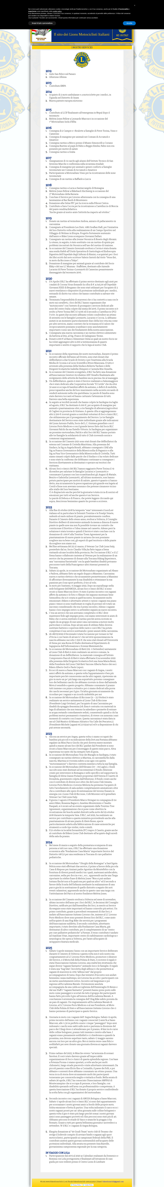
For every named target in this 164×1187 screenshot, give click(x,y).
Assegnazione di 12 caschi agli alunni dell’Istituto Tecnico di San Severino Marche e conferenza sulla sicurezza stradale (81, 162)
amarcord (97, 11)
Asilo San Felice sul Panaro (62, 74)
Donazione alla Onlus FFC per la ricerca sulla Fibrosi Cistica (78, 203)
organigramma (100, 5)
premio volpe (47, 11)
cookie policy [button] (57, 1169)
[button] (134, 1163)
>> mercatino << (82, 14)
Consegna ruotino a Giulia (62, 152)
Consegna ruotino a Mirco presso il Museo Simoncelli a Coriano (81, 142)
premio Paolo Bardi (114, 11)
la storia (52, 5)
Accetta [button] (129, 1181)
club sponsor (65, 5)
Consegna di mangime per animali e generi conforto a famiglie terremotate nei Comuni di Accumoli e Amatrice (80, 168)
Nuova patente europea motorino (65, 100)
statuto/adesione (82, 5)
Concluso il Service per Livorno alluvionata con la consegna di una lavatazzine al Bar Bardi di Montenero (82, 199)
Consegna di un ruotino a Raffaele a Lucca (70, 179)
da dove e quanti (64, 11)
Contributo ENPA (57, 85)
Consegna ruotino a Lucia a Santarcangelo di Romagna (76, 188)
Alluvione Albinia (58, 77)
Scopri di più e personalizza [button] (42, 1181)
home (41, 5)
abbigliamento (82, 11)
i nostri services (117, 5)
